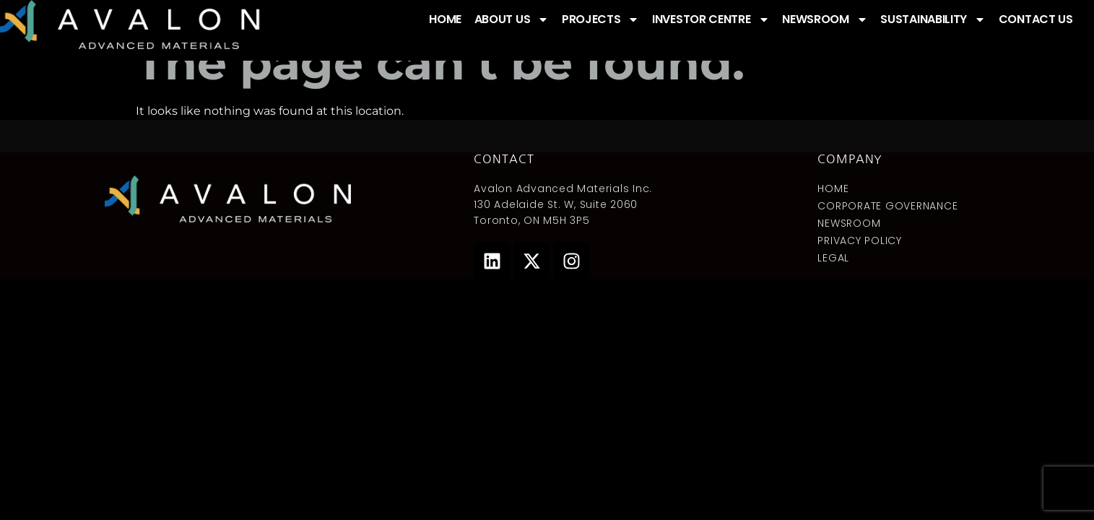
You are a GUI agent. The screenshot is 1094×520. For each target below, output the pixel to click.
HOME (445, 19)
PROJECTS (601, 19)
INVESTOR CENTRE (711, 19)
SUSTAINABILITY (933, 19)
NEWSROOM (825, 19)
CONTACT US (1036, 19)
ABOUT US (512, 19)
